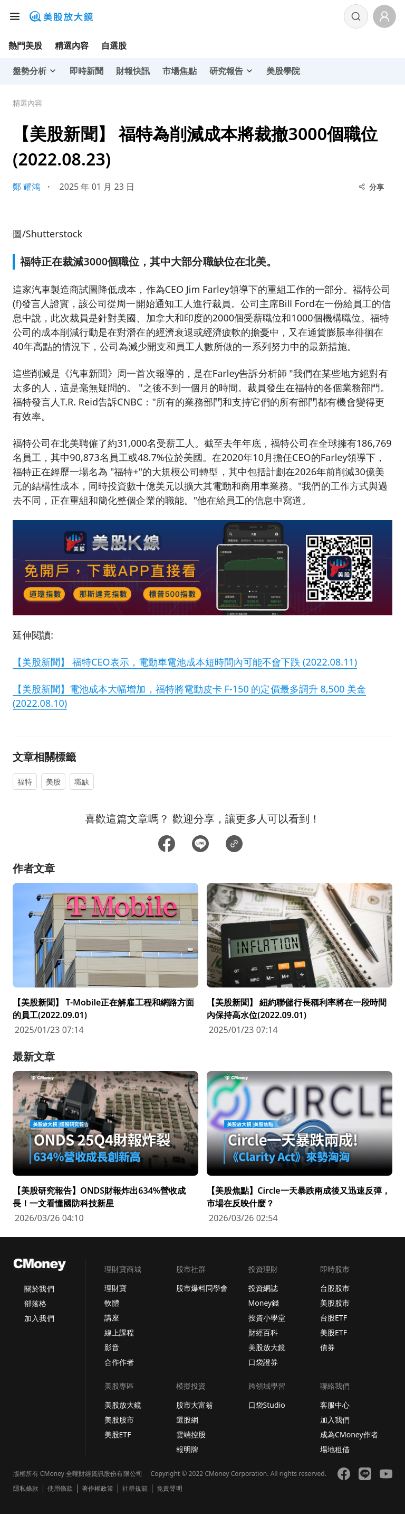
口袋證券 (263, 1362)
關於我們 (39, 1289)
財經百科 (263, 1332)
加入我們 (39, 1318)
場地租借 (335, 1449)
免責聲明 (169, 1488)
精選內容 (72, 45)
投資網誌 (263, 1288)
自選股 (114, 45)
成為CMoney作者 (349, 1434)
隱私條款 (25, 1488)
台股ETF (333, 1318)
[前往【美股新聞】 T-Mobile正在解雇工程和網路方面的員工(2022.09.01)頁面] (105, 959)
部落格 (35, 1303)
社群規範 (135, 1488)
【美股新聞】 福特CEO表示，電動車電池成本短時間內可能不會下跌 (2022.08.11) (185, 662)
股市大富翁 (194, 1405)
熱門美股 (25, 45)
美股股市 (335, 1303)
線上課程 (119, 1332)
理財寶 (115, 1288)
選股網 (187, 1420)
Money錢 (263, 1303)
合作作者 (119, 1362)
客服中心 (335, 1405)
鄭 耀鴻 (26, 186)
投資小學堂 (266, 1318)
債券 (327, 1347)
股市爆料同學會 (202, 1288)
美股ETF (333, 1332)
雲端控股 (191, 1434)
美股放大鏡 (266, 1347)
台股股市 (335, 1288)
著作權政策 (97, 1488)
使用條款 (60, 1488)
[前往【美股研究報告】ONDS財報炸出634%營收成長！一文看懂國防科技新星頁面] (105, 1147)
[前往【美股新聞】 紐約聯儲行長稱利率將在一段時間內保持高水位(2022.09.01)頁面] (299, 959)
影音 (111, 1347)
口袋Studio (266, 1405)
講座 (111, 1318)
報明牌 (187, 1449)
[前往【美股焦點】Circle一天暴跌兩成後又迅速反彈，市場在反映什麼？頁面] (299, 1147)
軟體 (111, 1303)
